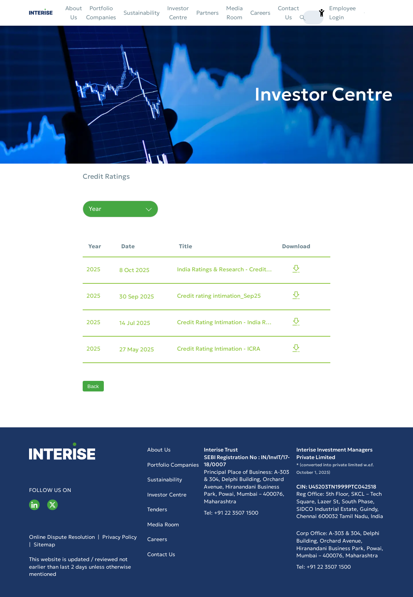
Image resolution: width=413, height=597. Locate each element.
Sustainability (141, 12)
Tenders (157, 509)
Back (93, 386)
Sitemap (43, 544)
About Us (73, 13)
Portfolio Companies (101, 13)
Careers (260, 12)
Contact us (288, 13)
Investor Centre (178, 13)
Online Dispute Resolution (62, 537)
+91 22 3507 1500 (235, 512)
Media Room (234, 13)
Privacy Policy (119, 537)
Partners (207, 12)
